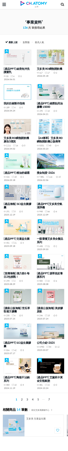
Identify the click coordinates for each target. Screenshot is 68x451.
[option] (33, 426)
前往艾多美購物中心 (41, 409)
